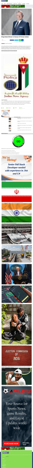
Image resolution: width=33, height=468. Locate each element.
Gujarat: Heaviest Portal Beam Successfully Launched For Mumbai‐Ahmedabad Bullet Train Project (16, 262)
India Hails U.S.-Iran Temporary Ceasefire (9, 222)
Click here (7, 455)
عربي (17, 2)
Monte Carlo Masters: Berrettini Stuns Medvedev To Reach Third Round (15, 384)
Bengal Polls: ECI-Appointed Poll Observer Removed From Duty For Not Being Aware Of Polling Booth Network (16, 365)
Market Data (15, 3)
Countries (23, 3)
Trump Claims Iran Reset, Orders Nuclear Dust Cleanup (12, 284)
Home (2, 3)
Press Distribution (9, 3)
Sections (27, 3)
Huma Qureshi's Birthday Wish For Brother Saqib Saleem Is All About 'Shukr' (16, 344)
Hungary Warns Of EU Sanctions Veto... (21, 123)
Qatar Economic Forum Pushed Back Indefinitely (11, 244)
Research (19, 3)
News (5, 3)
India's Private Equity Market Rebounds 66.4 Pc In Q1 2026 (12, 302)
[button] (19, 2)
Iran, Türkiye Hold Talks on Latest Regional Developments (12, 202)
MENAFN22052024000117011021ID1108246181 (9, 50)
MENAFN (3, 43)
